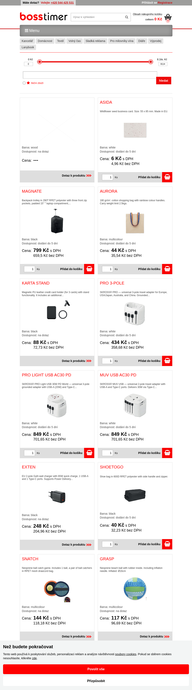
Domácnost (45, 41)
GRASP (107, 559)
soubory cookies (125, 654)
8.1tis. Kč (162, 59)
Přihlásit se (149, 2)
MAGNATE (32, 191)
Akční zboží (37, 83)
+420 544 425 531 (62, 2)
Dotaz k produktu (77, 175)
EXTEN (29, 467)
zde (34, 658)
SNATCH (30, 559)
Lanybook (28, 47)
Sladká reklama (95, 41)
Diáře (141, 41)
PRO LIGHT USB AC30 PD (46, 375)
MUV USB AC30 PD (118, 375)
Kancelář (27, 41)
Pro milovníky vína (121, 41)
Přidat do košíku (155, 177)
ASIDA (106, 102)
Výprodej (155, 41)
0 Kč (30, 59)
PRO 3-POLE (112, 283)
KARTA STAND (36, 283)
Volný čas (74, 41)
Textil (60, 41)
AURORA (108, 191)
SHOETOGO (111, 467)
